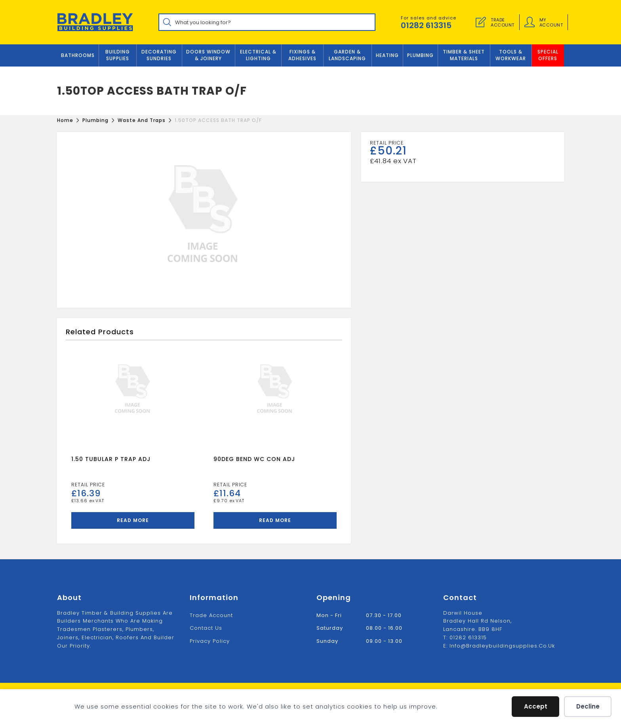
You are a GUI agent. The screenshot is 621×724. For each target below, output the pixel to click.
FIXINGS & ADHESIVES (302, 55)
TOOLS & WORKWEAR (510, 55)
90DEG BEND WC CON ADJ (254, 459)
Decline (588, 706)
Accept (535, 706)
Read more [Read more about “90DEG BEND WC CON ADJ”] (275, 520)
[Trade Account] (481, 22)
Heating (387, 55)
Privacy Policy (210, 641)
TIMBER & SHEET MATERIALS (464, 55)
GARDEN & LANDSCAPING (347, 55)
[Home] (65, 120)
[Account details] (529, 22)
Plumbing (420, 55)
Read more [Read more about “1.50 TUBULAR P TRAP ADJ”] (133, 520)
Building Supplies (117, 55)
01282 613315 (426, 25)
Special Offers (547, 55)
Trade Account (211, 615)
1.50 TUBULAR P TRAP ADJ (110, 459)
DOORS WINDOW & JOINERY (208, 55)
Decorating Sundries (159, 55)
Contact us (206, 628)
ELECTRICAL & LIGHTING (258, 55)
